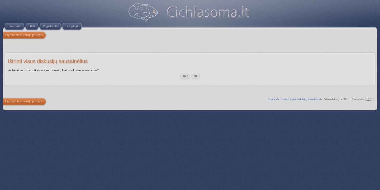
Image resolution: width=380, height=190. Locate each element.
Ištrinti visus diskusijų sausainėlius (302, 99)
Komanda (273, 99)
